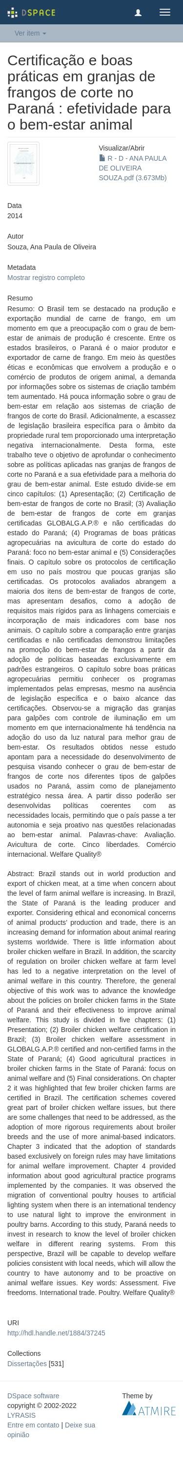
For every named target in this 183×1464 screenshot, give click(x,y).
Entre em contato (33, 1425)
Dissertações (27, 1364)
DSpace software (33, 1396)
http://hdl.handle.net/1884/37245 (56, 1333)
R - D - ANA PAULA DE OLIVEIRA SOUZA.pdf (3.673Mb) (133, 168)
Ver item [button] (30, 33)
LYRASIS (21, 1415)
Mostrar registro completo (46, 278)
